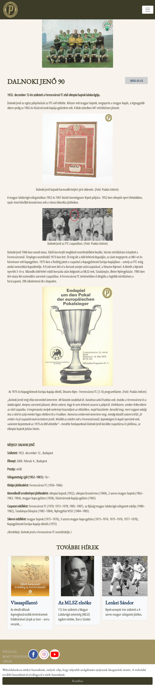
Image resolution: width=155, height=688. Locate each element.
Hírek (7, 661)
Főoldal (9, 651)
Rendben (77, 681)
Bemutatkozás (12, 656)
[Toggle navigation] (147, 10)
